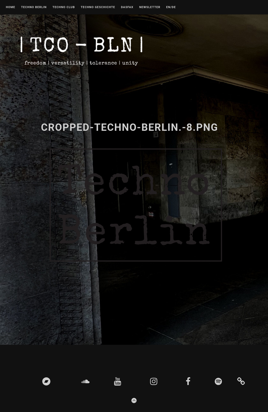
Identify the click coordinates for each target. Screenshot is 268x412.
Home (10, 7)
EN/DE (171, 7)
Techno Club (63, 7)
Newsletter (149, 7)
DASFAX (127, 7)
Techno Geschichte (98, 7)
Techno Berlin (34, 7)
